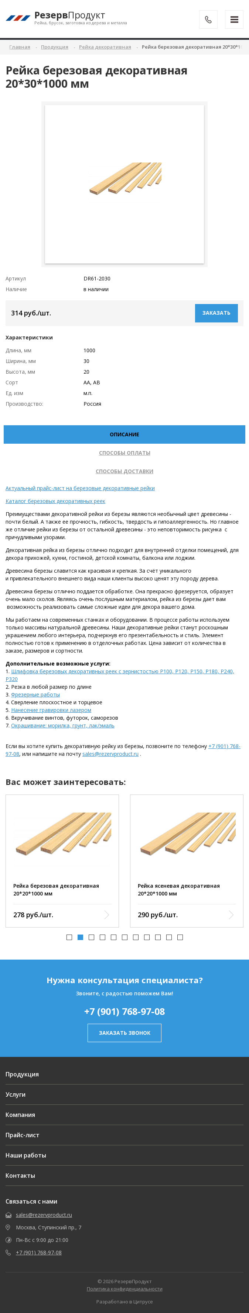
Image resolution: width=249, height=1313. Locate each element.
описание (124, 434)
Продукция (22, 1074)
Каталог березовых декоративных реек (55, 500)
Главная (19, 46)
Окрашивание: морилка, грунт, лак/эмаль (63, 725)
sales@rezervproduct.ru (110, 753)
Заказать (216, 312)
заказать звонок (124, 1032)
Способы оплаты (124, 452)
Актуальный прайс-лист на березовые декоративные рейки (80, 488)
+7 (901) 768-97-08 (124, 1011)
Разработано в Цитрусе (124, 1301)
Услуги (15, 1094)
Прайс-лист (23, 1135)
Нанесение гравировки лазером (51, 709)
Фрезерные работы (35, 694)
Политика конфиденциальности (125, 1288)
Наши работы (26, 1155)
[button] (69, 937)
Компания (20, 1115)
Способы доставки (124, 471)
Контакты (20, 1175)
